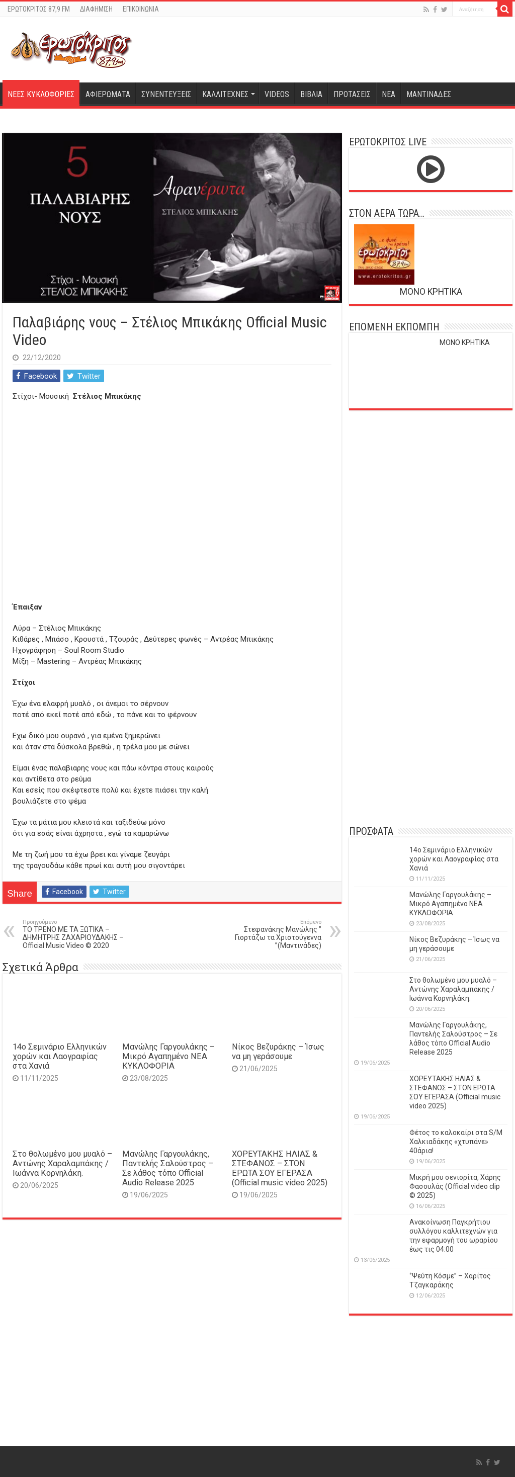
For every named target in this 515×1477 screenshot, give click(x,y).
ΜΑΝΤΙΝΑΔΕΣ (428, 94)
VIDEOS (277, 94)
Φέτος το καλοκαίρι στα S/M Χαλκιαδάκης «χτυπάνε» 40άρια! (455, 1141)
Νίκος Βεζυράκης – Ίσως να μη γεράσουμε (278, 1051)
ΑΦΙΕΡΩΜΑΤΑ (107, 94)
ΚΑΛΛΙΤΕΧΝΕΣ (225, 94)
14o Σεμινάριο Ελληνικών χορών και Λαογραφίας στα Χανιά (60, 1056)
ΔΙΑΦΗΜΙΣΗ (96, 9)
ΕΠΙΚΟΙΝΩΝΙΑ (141, 9)
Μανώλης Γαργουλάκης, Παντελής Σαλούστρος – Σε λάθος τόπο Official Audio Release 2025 (167, 1168)
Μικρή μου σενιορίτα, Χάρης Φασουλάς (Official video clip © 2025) (455, 1186)
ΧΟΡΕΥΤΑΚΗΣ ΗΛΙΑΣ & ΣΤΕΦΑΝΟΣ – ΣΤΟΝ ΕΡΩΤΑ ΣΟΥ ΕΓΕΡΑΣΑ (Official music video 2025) (279, 1168)
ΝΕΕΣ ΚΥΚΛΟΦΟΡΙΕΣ (41, 94)
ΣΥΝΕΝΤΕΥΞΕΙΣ (166, 94)
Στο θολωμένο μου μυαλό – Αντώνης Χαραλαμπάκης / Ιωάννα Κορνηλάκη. (62, 1163)
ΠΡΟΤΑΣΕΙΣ (352, 94)
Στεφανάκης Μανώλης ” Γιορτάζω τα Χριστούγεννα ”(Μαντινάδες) (269, 934)
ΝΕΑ (388, 94)
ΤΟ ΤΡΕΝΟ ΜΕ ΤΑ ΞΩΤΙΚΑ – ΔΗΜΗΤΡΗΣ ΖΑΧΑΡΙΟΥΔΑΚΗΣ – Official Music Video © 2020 (74, 934)
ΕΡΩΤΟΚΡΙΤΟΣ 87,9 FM (39, 9)
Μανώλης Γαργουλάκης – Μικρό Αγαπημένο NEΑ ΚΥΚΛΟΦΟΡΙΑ (168, 1056)
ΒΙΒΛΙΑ (311, 94)
